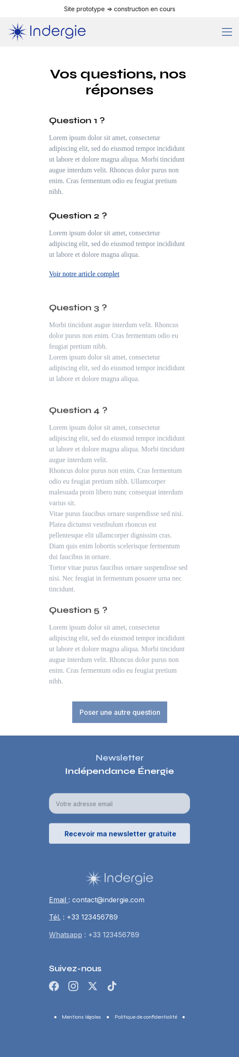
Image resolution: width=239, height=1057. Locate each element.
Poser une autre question (120, 713)
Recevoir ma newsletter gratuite (120, 836)
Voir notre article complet (84, 274)
